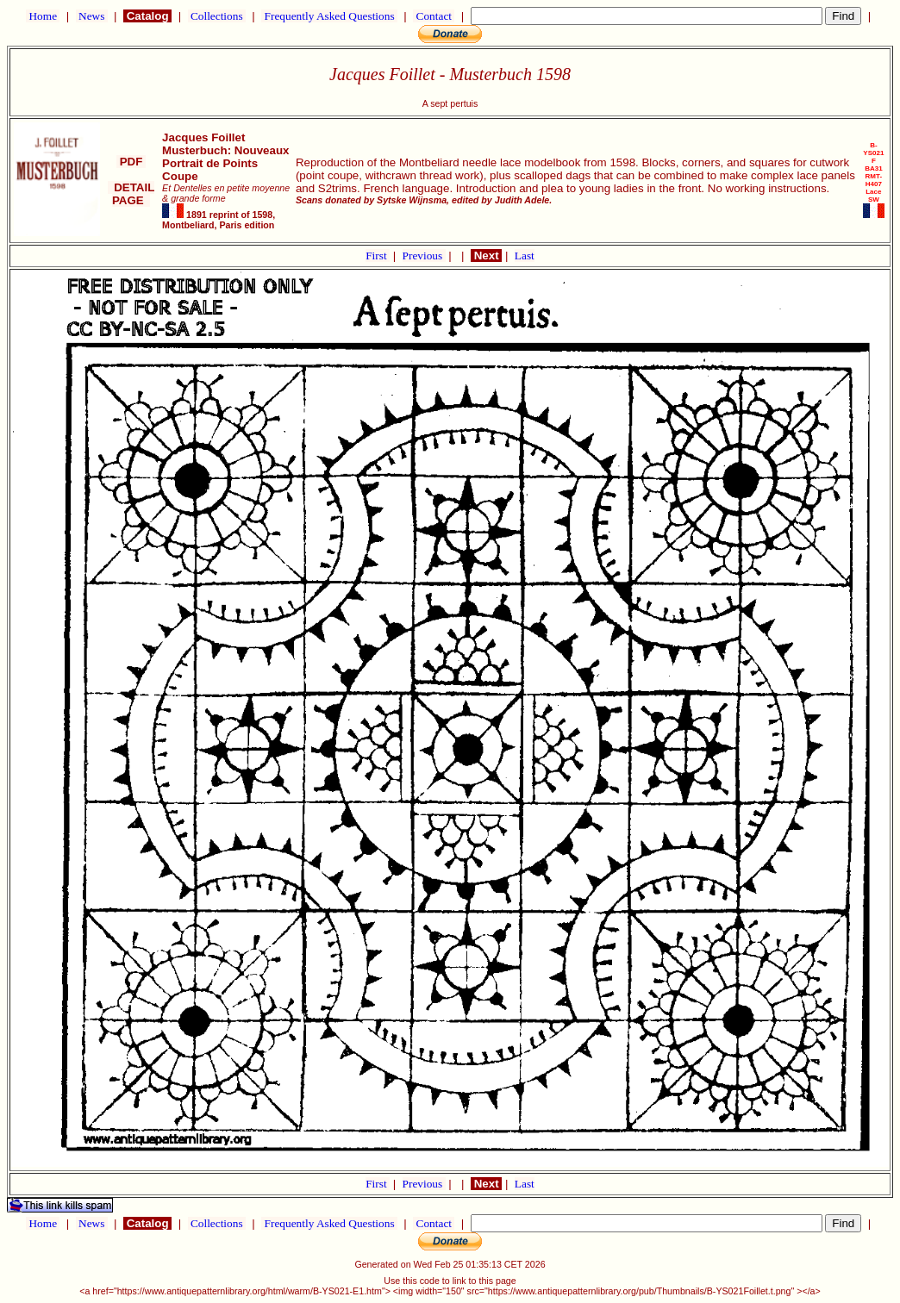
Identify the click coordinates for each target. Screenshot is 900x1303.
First (378, 255)
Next (486, 255)
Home (42, 15)
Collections (217, 15)
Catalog (147, 15)
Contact (433, 15)
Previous (424, 255)
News (92, 15)
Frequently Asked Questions (329, 15)
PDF (131, 161)
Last (524, 255)
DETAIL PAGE (131, 194)
